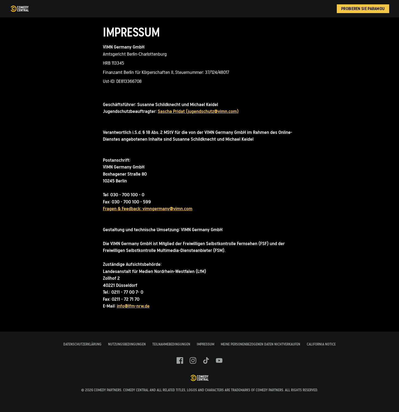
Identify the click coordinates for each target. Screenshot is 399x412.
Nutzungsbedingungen (127, 344)
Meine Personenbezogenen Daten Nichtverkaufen (260, 344)
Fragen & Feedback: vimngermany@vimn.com (147, 209)
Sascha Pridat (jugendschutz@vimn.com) (198, 111)
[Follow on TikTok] (206, 360)
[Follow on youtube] (219, 360)
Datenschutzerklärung (82, 344)
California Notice (321, 344)
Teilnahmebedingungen (171, 344)
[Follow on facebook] (180, 360)
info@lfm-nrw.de (133, 306)
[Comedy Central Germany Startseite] (19, 8)
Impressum (205, 344)
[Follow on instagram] (193, 360)
